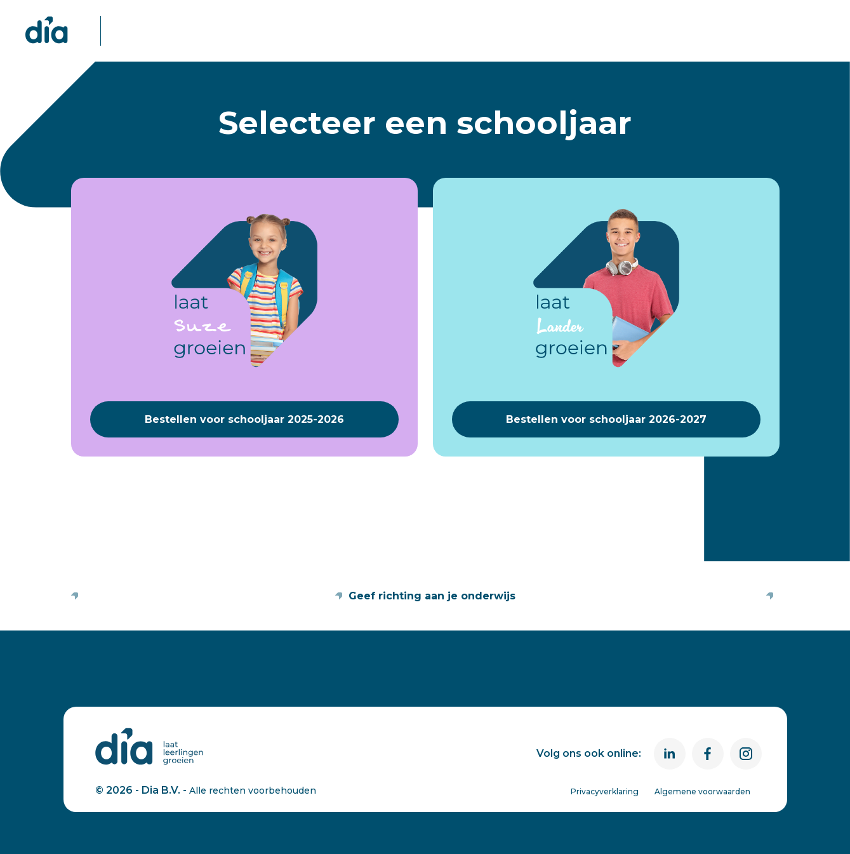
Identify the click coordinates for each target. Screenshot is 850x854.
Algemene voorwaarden (702, 791)
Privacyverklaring (605, 791)
